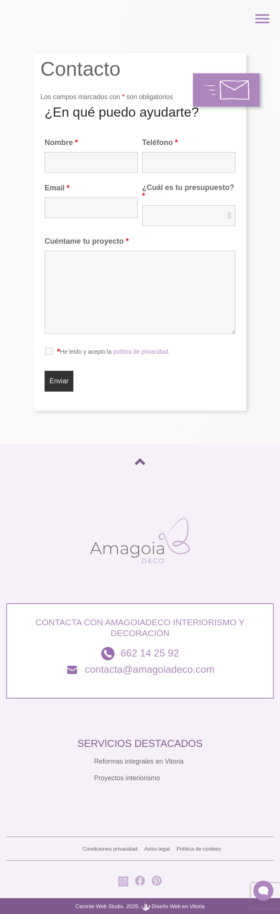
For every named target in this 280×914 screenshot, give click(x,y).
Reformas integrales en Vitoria (139, 761)
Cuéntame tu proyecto (87, 241)
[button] (263, 891)
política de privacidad (140, 351)
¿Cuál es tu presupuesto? (188, 191)
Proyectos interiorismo (127, 778)
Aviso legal (157, 849)
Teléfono (160, 142)
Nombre (61, 142)
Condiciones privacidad (110, 849)
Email (57, 188)
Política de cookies (199, 849)
